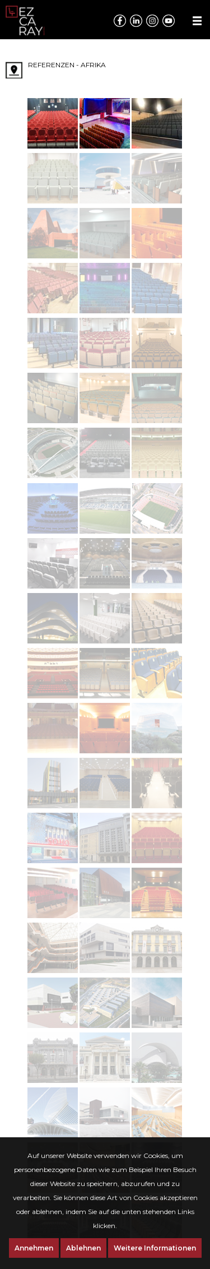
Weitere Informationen (155, 1248)
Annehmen (34, 1248)
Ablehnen (83, 1248)
